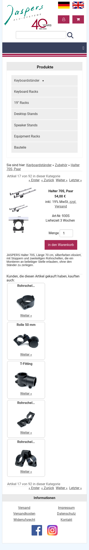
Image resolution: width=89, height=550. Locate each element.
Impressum (66, 508)
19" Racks (21, 103)
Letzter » (75, 180)
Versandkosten (24, 514)
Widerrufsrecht (24, 520)
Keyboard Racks (26, 92)
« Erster (34, 180)
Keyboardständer (29, 80)
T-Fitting (26, 364)
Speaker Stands (25, 125)
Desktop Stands (26, 114)
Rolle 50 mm (26, 325)
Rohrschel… (26, 286)
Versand (24, 508)
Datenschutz (66, 514)
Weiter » (62, 180)
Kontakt (66, 520)
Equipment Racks (27, 136)
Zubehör (61, 165)
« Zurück (47, 180)
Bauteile (20, 147)
